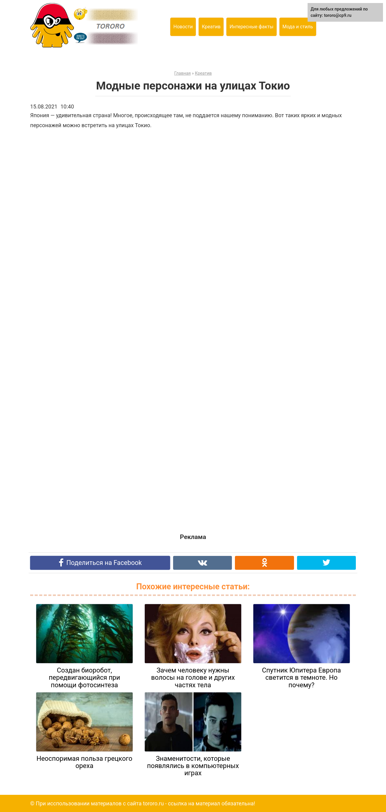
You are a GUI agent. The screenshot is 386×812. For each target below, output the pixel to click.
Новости (183, 27)
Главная (182, 73)
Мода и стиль (298, 27)
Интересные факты (251, 27)
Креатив (211, 27)
